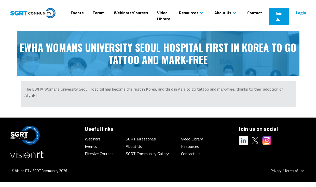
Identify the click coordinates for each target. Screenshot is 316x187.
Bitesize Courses (99, 154)
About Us (222, 13)
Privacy (276, 170)
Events (77, 13)
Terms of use (294, 170)
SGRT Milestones (141, 139)
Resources (188, 13)
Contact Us (190, 154)
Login (301, 13)
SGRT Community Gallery (147, 154)
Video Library (163, 16)
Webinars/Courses (131, 13)
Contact (254, 13)
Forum (99, 13)
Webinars (93, 139)
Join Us (279, 16)
